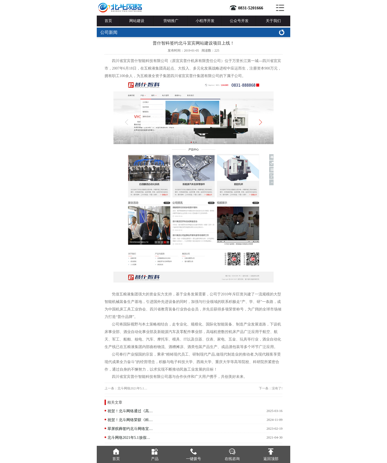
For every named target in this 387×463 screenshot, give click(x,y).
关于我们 (273, 21)
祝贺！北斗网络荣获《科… (130, 420)
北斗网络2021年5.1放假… (129, 437)
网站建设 (136, 21)
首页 (108, 21)
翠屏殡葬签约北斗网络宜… (130, 428)
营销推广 (170, 21)
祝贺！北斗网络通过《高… (130, 411)
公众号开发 (239, 21)
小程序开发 (205, 21)
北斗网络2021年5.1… (132, 388)
